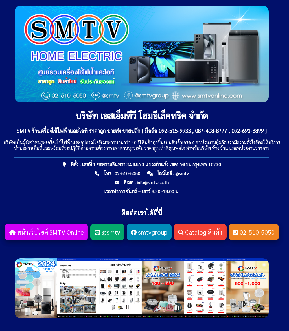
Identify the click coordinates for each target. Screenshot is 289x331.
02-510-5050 (127, 173)
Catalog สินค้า (200, 232)
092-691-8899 (247, 130)
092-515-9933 (175, 130)
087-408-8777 (211, 130)
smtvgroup (149, 232)
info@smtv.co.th (153, 182)
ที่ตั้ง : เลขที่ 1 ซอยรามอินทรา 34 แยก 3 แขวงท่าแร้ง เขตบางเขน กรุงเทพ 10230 (146, 164)
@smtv (182, 173)
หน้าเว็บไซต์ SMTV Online (46, 232)
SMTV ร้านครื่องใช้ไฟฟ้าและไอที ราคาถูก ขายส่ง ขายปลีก (78, 130)
